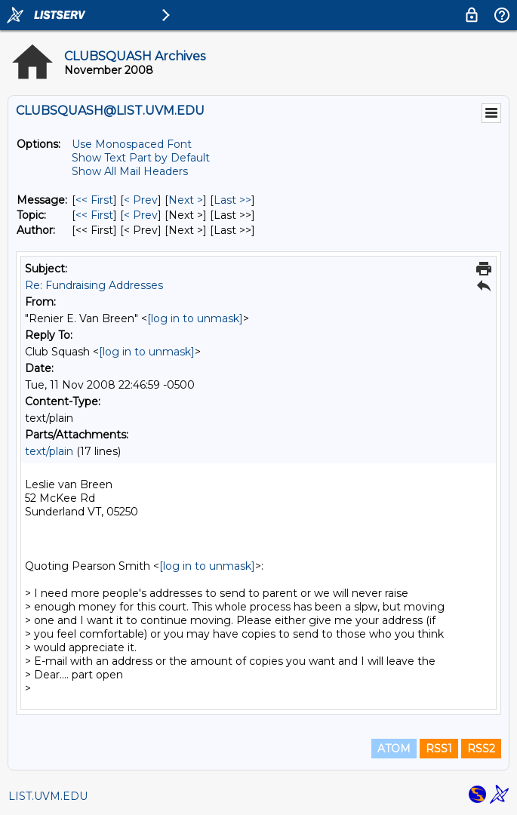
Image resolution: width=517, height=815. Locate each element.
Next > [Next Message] (185, 200)
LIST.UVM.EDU (48, 796)
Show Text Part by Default (141, 158)
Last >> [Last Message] (232, 200)
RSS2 (481, 748)
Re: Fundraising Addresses (94, 285)
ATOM (394, 748)
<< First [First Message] (94, 200)
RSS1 (439, 748)
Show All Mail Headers (130, 171)
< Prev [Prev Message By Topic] (141, 215)
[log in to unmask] (195, 318)
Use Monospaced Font (132, 144)
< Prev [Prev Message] (141, 200)
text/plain (49, 451)
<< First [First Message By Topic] (94, 215)
